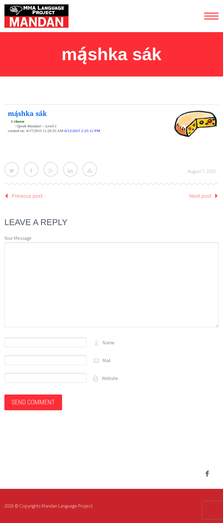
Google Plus (50, 169)
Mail (106, 360)
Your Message (17, 238)
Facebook (31, 169)
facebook (207, 473)
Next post (200, 195)
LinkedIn (70, 169)
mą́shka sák (27, 113)
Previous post (27, 195)
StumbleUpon (89, 169)
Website (109, 378)
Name (108, 342)
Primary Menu (211, 16)
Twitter (11, 169)
